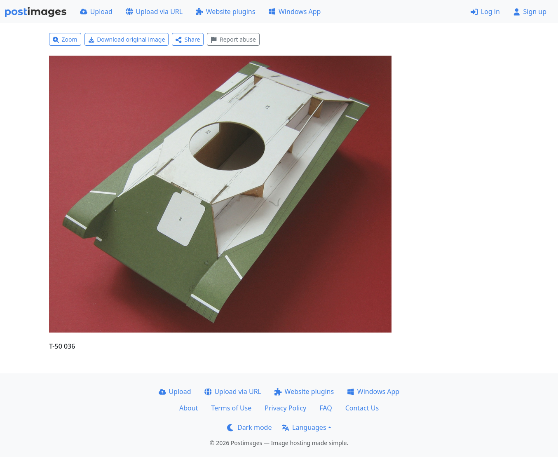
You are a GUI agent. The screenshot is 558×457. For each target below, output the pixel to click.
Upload (96, 11)
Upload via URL (154, 11)
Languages (304, 427)
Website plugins (225, 11)
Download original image (126, 39)
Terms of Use (231, 407)
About (188, 407)
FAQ (325, 407)
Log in (485, 11)
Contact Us (362, 407)
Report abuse (233, 39)
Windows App (294, 11)
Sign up (529, 11)
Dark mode (249, 427)
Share (188, 39)
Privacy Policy (285, 407)
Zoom (65, 39)
